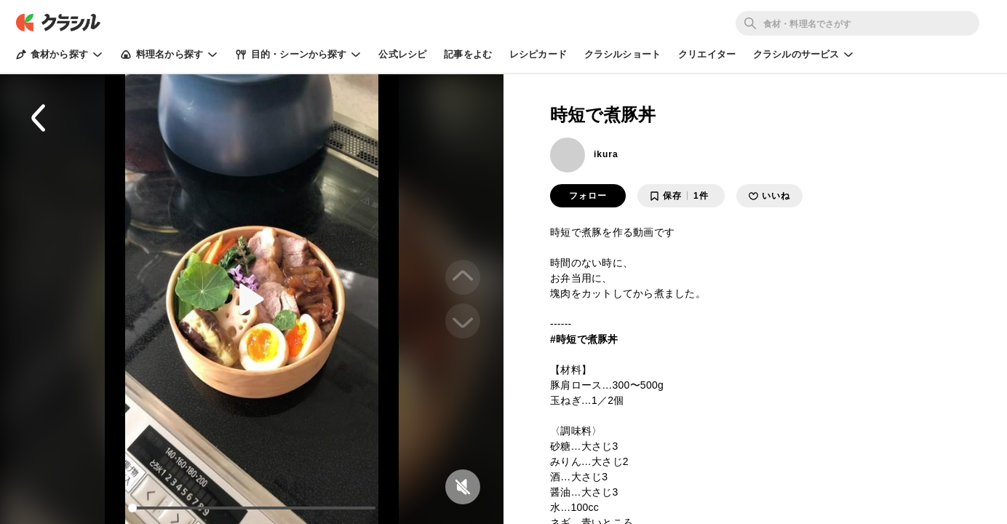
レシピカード (538, 54)
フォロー (588, 196)
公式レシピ (402, 54)
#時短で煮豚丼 (584, 339)
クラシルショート (622, 54)
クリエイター (707, 54)
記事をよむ (468, 54)
